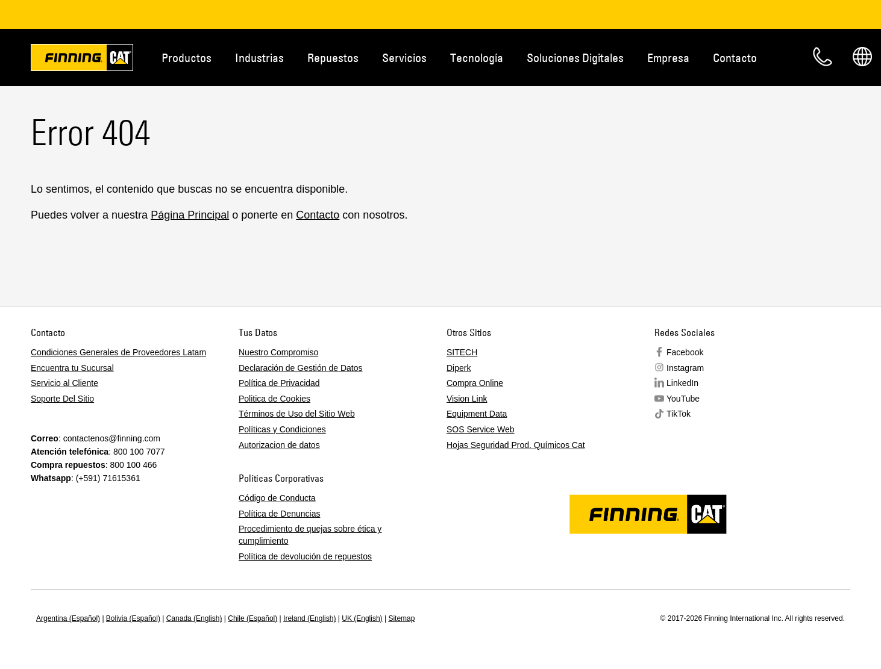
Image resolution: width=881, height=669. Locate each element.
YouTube (683, 398)
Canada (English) (194, 618)
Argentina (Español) (68, 618)
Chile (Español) (252, 618)
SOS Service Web (481, 429)
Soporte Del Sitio (62, 398)
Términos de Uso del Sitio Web (297, 414)
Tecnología (476, 57)
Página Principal (190, 215)
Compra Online (475, 383)
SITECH (462, 352)
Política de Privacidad (279, 383)
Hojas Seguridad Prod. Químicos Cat (516, 445)
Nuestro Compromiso (278, 352)
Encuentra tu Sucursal (72, 368)
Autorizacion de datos (279, 445)
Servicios (404, 57)
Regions (862, 56)
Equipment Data (477, 414)
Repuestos (333, 57)
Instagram (685, 368)
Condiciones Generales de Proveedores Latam (118, 352)
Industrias (259, 57)
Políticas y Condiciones (282, 429)
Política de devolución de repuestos (305, 556)
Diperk (459, 368)
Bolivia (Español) (133, 618)
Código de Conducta (277, 498)
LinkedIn (682, 383)
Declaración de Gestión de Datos (300, 368)
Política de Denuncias (279, 513)
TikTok (678, 414)
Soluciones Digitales (575, 57)
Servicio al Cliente (64, 383)
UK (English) (362, 618)
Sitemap (401, 618)
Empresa (668, 57)
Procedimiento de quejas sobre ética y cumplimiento (310, 535)
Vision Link (467, 398)
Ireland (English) (309, 618)
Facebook (684, 352)
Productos (186, 57)
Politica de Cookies (274, 398)
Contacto (735, 57)
